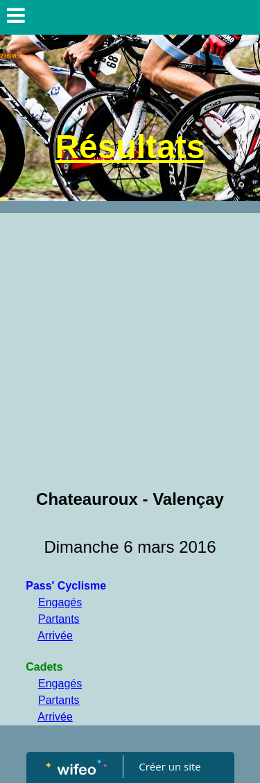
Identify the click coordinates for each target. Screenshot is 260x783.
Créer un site (169, 766)
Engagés (60, 602)
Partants (59, 619)
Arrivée (55, 636)
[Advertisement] (130, 350)
